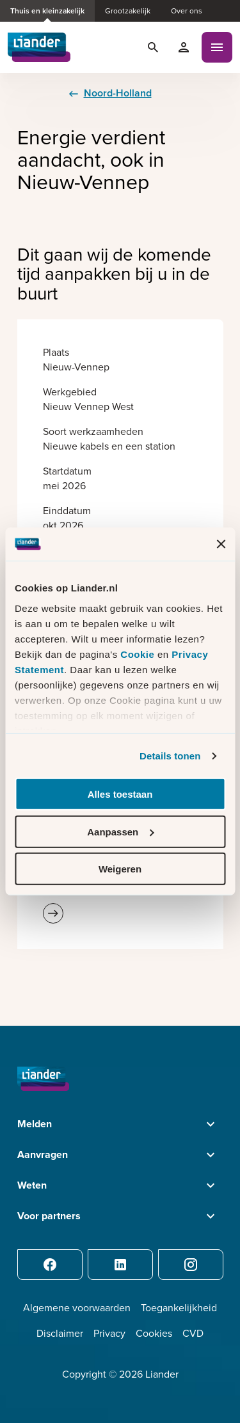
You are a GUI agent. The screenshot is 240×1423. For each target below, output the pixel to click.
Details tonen (170, 755)
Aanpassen (120, 831)
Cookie (138, 654)
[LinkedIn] (120, 1264)
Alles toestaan (120, 794)
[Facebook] (50, 1264)
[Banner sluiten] (220, 544)
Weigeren (120, 869)
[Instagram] (190, 1264)
